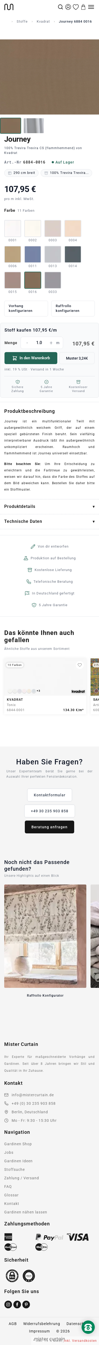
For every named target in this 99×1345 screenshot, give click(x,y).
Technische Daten (23, 521)
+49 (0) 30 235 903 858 (34, 1103)
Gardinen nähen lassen (25, 1212)
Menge (49, 343)
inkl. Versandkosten (80, 1341)
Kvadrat (43, 21)
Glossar (11, 1195)
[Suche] (60, 7)
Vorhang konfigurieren (20, 308)
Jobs (8, 1152)
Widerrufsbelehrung (41, 1324)
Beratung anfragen (49, 827)
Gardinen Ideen (18, 1161)
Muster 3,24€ (77, 358)
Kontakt (11, 1203)
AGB (13, 1324)
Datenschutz (78, 1324)
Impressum (39, 1331)
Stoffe (22, 21)
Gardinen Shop (18, 1144)
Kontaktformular (49, 795)
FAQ (8, 1186)
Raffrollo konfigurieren (67, 308)
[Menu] (91, 7)
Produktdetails (19, 506)
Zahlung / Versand (21, 1178)
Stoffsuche (14, 1169)
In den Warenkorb (31, 358)
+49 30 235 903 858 (49, 811)
